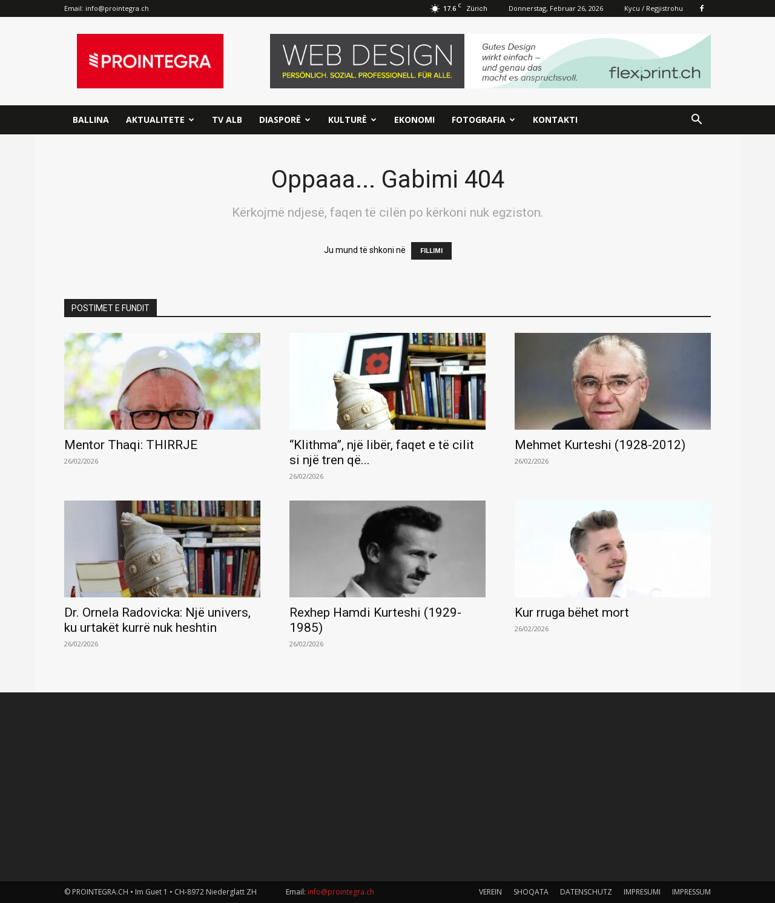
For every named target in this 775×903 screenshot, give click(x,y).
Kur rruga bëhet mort (572, 612)
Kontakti (555, 119)
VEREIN (490, 892)
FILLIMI (431, 251)
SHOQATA (531, 892)
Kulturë (352, 119)
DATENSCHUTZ (586, 892)
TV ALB (227, 119)
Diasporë (285, 119)
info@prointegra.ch (117, 8)
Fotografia (483, 119)
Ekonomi (414, 119)
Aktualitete (160, 119)
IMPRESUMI (642, 892)
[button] (696, 120)
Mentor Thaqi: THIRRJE (130, 445)
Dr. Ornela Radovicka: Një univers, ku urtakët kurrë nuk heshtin (157, 620)
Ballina (91, 119)
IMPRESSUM (691, 892)
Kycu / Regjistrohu (653, 8)
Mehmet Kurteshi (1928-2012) (600, 445)
